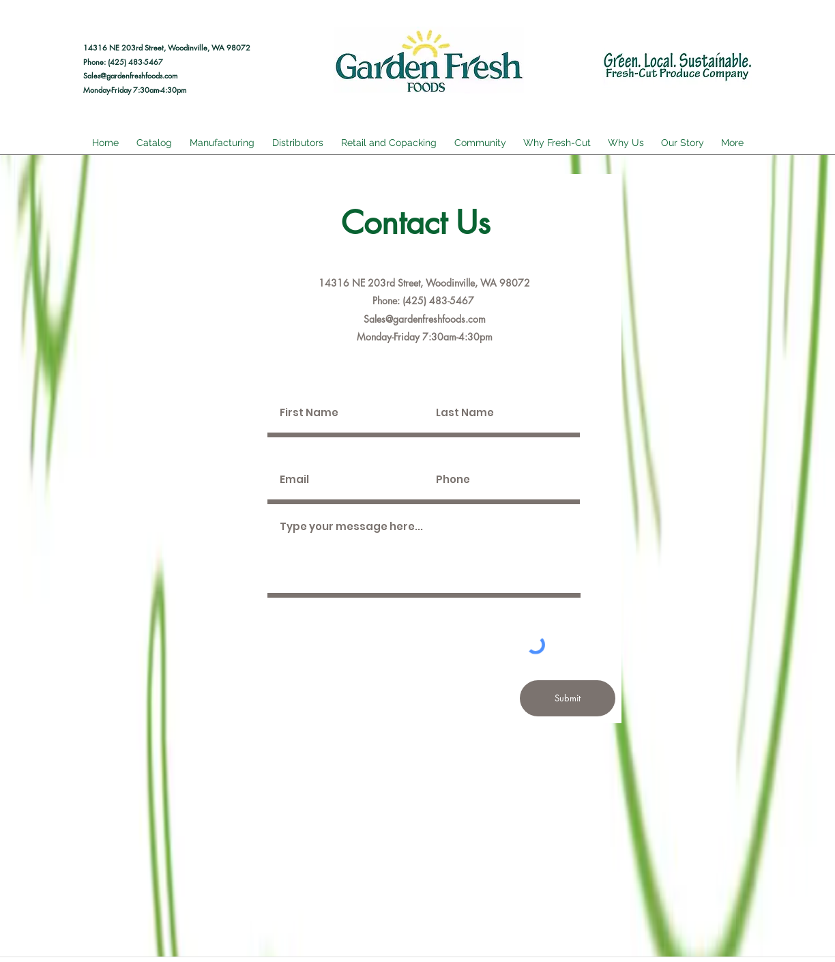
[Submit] (567, 698)
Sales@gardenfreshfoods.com (130, 75)
